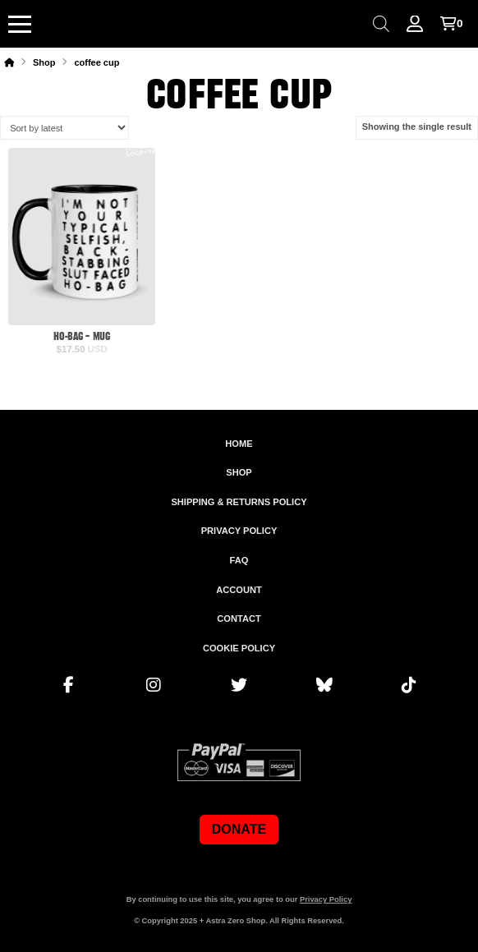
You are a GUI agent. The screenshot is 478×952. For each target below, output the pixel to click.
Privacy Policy (326, 899)
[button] (19, 24)
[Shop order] (64, 128)
